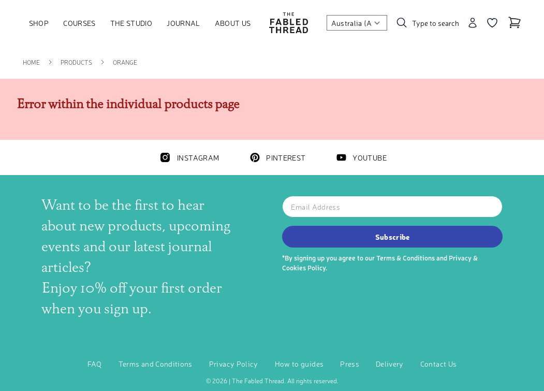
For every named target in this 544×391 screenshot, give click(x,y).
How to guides (299, 363)
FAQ (94, 363)
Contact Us (438, 363)
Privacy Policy (233, 363)
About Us (233, 22)
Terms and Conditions (156, 363)
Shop (39, 22)
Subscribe (392, 236)
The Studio (131, 22)
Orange (125, 62)
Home (31, 62)
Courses (79, 22)
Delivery (390, 363)
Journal (183, 22)
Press (349, 363)
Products (76, 62)
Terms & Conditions (405, 257)
